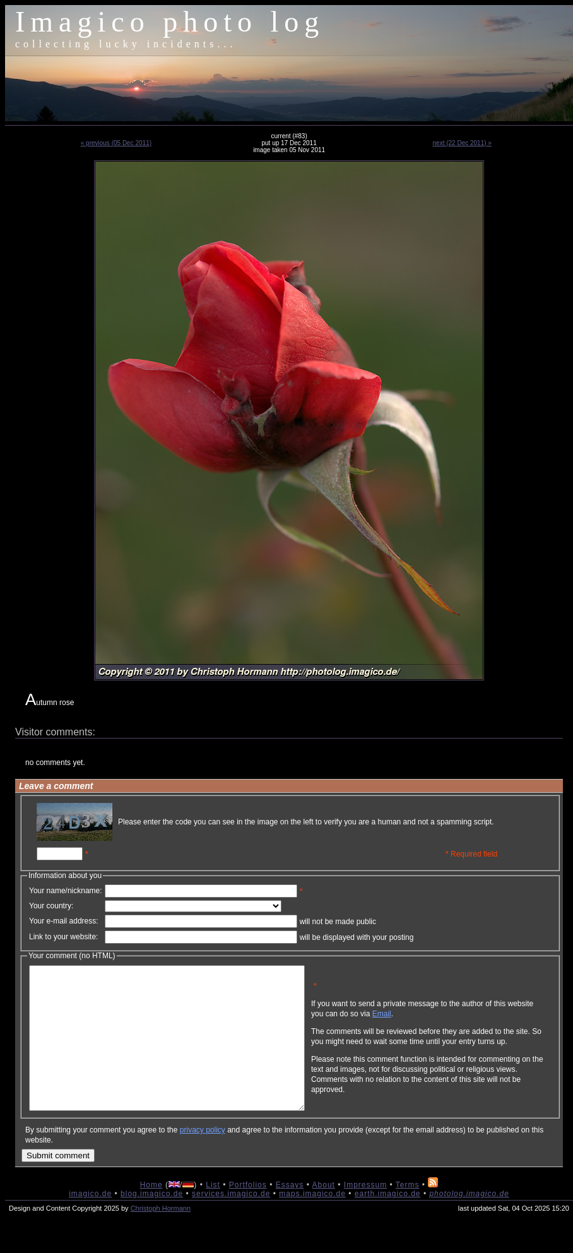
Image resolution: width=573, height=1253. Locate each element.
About (323, 1213)
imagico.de (90, 1222)
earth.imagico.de (388, 1222)
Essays (290, 1213)
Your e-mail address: (63, 921)
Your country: (51, 905)
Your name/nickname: (65, 890)
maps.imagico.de (312, 1222)
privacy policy (202, 1158)
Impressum (365, 1213)
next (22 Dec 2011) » (462, 143)
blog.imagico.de (152, 1222)
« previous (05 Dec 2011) (116, 143)
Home (151, 1213)
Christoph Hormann (161, 1236)
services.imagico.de (231, 1222)
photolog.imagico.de (469, 1222)
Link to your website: (63, 936)
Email (442, 1023)
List (213, 1213)
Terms (408, 1213)
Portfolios (248, 1213)
